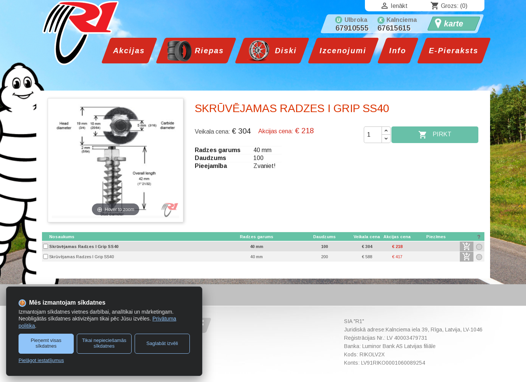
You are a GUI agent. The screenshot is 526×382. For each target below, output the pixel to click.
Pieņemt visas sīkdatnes (46, 343)
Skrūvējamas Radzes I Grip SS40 (83, 246)
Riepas (208, 50)
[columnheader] (132, 237)
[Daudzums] (373, 134)
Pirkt (435, 134)
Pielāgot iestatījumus (41, 360)
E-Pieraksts (453, 50)
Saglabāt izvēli (162, 343)
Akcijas (129, 50)
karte (453, 23)
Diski (284, 50)
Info (397, 50)
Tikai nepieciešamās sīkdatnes (104, 343)
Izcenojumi (343, 50)
